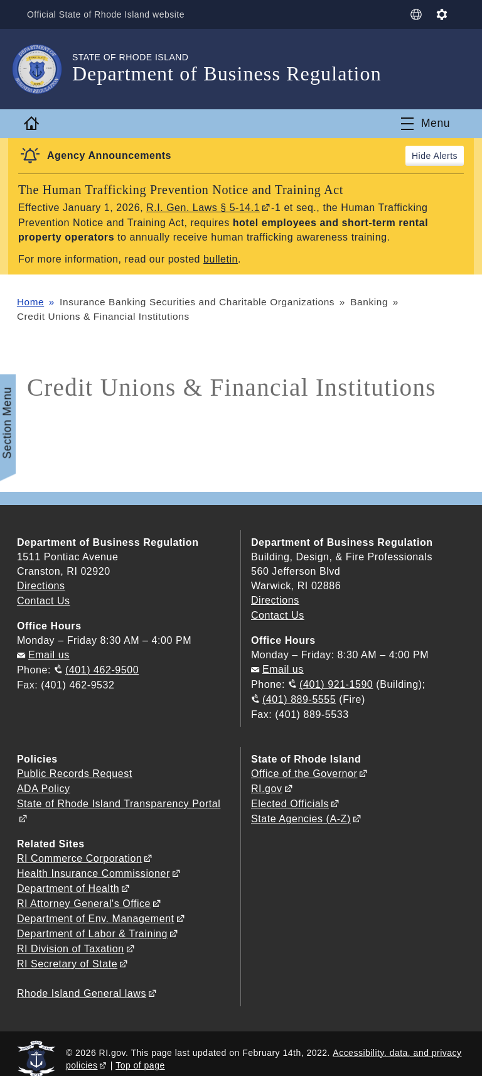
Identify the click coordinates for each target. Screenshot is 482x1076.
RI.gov (266, 784)
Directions (275, 599)
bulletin (220, 258)
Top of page (140, 1054)
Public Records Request (74, 769)
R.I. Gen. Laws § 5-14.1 (203, 207)
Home (31, 300)
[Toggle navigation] (425, 124)
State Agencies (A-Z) (301, 813)
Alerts (445, 156)
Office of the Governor (304, 769)
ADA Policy (43, 784)
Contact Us (43, 599)
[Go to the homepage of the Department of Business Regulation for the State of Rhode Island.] (44, 69)
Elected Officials (290, 798)
